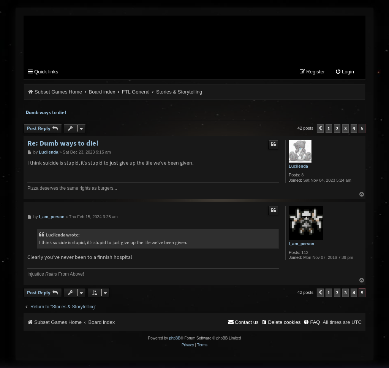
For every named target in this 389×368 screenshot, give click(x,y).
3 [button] (345, 128)
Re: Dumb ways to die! (62, 143)
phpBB (174, 338)
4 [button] (354, 128)
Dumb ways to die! (46, 112)
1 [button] (328, 128)
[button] (320, 128)
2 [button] (337, 128)
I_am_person (301, 243)
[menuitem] (344, 72)
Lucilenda (298, 166)
